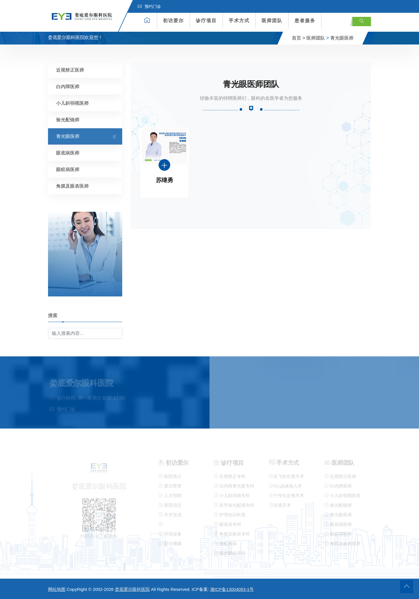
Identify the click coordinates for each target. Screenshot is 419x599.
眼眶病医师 (67, 169)
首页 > (298, 37)
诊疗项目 (206, 20)
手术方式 (239, 20)
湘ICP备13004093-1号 (232, 589)
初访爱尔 (173, 20)
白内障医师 (67, 86)
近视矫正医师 (70, 69)
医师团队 (272, 20)
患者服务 (304, 20)
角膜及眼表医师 (72, 185)
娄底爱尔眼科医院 (132, 589)
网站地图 (56, 589)
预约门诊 (149, 6)
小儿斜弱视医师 (72, 102)
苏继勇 (164, 180)
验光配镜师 (67, 119)
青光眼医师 (342, 37)
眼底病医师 (67, 152)
